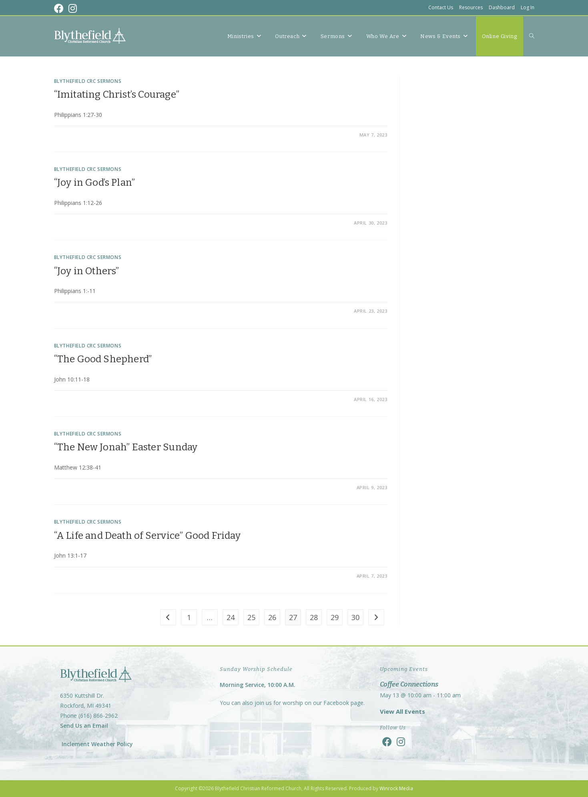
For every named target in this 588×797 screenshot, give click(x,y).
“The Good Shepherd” (103, 359)
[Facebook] (387, 741)
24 (231, 617)
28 (314, 617)
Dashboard (502, 7)
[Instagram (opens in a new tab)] (72, 8)
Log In (527, 7)
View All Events (402, 711)
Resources (471, 7)
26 (272, 617)
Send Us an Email (84, 725)
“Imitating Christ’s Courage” (117, 94)
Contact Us (440, 7)
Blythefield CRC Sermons (88, 81)
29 (335, 617)
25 (251, 617)
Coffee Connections (409, 684)
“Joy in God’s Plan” (94, 182)
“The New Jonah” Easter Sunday (126, 447)
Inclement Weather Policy (96, 744)
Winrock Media (396, 788)
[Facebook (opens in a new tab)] (60, 8)
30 (355, 617)
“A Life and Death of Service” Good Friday (147, 535)
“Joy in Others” (86, 271)
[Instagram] (401, 741)
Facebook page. (344, 703)
